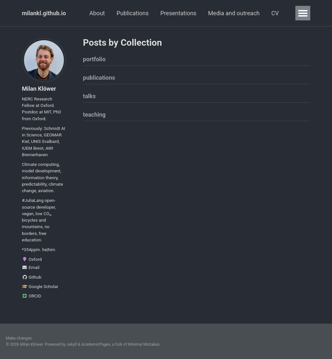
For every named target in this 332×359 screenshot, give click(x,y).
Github (32, 277)
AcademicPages (95, 344)
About (97, 13)
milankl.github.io (44, 13)
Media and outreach (234, 13)
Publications (132, 13)
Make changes (19, 338)
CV (275, 13)
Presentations (178, 13)
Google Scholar (40, 286)
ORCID (32, 295)
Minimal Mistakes (144, 344)
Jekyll (72, 344)
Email (31, 267)
